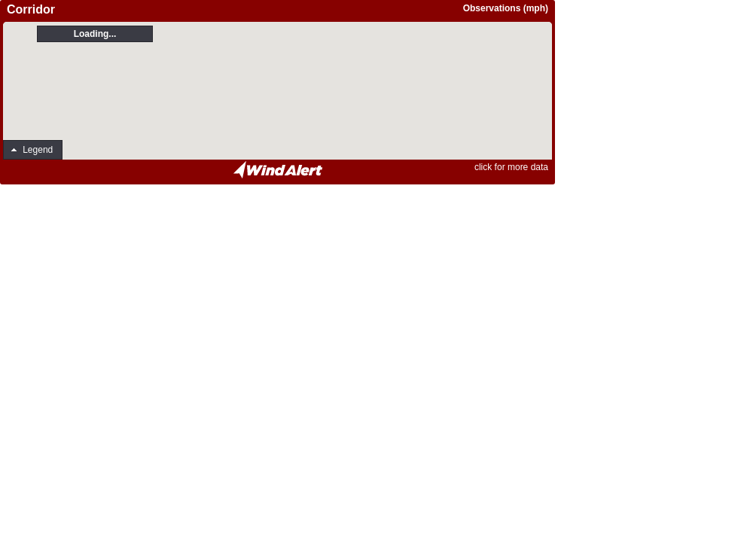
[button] (33, 150)
